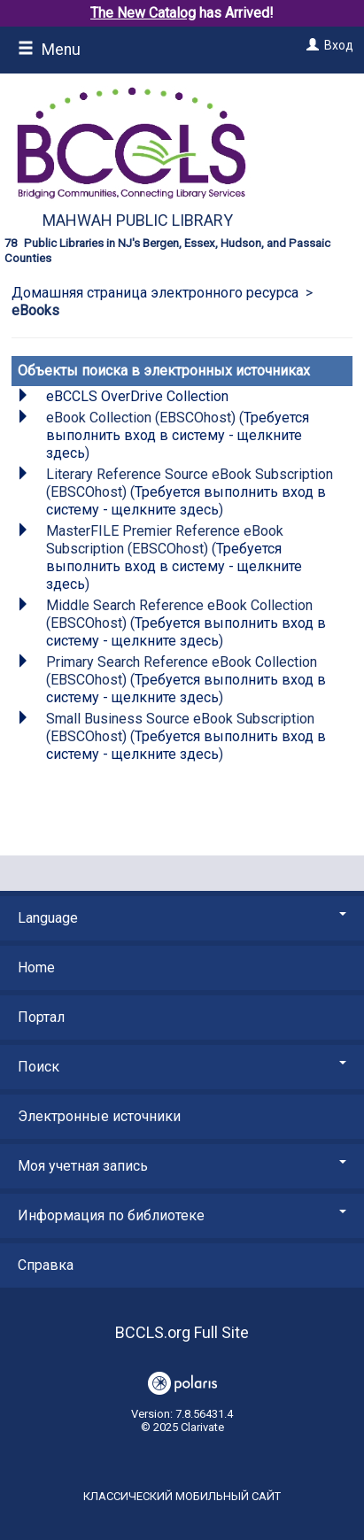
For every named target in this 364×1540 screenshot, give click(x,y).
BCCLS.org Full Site (182, 1332)
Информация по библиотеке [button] (182, 1215)
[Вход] (310, 45)
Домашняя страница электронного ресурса (155, 292)
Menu (49, 49)
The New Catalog (143, 12)
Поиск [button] (182, 1066)
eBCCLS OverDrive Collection (137, 396)
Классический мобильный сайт (182, 1496)
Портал (41, 1017)
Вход (338, 45)
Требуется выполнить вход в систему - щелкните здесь (177, 435)
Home (36, 967)
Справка (46, 1265)
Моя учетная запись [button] (182, 1165)
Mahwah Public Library (138, 220)
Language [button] (182, 917)
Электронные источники (99, 1116)
